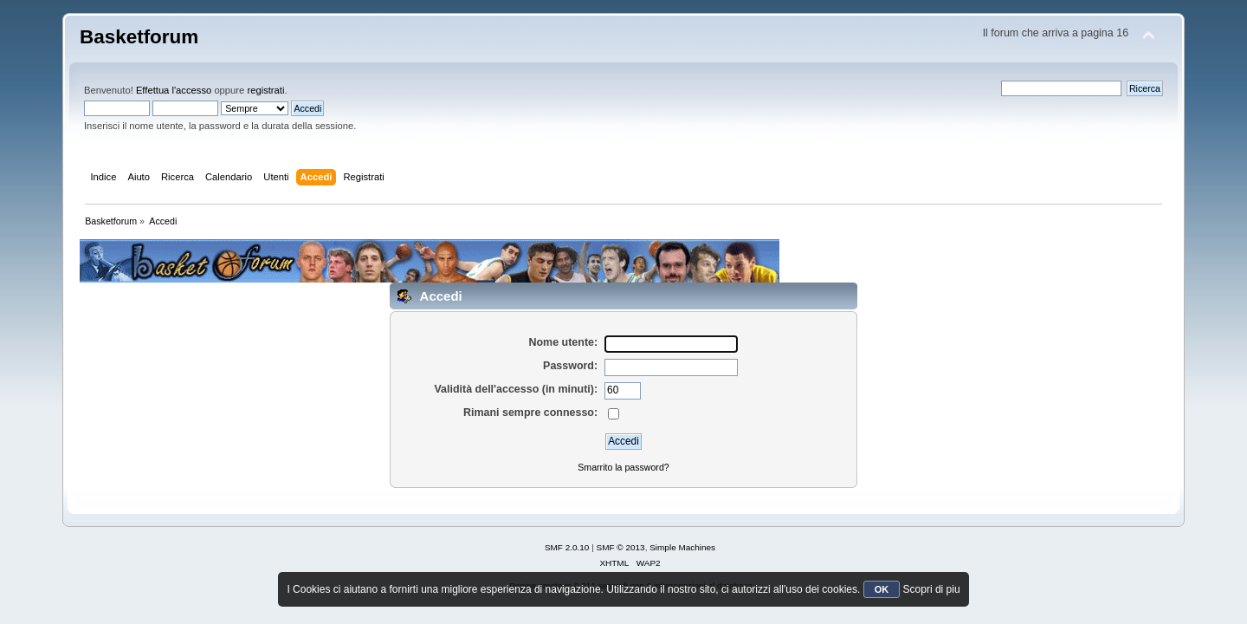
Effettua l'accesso (173, 90)
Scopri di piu (931, 589)
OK (882, 589)
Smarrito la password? (623, 467)
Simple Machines (682, 547)
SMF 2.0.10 (567, 547)
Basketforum (139, 37)
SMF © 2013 (621, 547)
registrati (265, 90)
